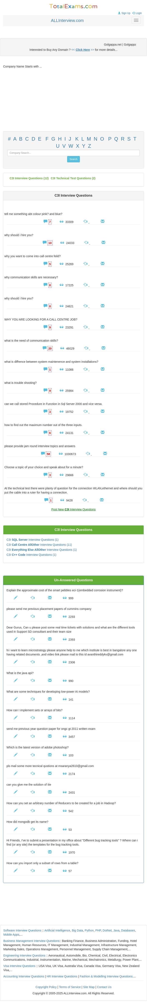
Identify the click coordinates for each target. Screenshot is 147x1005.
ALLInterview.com (67, 20)
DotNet (107, 930)
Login (136, 13)
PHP (98, 930)
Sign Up (124, 13)
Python (89, 930)
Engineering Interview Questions (24, 955)
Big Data (77, 930)
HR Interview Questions (62, 976)
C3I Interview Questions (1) (32, 539)
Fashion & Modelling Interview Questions (106, 976)
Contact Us (104, 987)
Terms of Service (70, 987)
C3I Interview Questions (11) (39, 544)
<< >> (82, 49)
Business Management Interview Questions (31, 941)
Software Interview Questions (22, 930)
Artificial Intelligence (57, 930)
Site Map (89, 987)
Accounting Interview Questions (23, 976)
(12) (29, 178)
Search (73, 159)
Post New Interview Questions (73, 509)
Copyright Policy (46, 987)
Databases (128, 930)
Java (116, 930)
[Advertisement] (73, 100)
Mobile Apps (11, 934)
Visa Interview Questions (19, 966)
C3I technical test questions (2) (73, 178)
